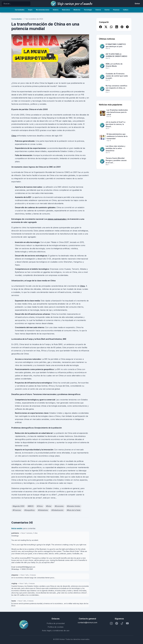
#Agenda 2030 (18, 506)
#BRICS (30, 506)
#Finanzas (17, 510)
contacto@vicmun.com (87, 622)
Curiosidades (16, 19)
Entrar (137, 3)
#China (40, 506)
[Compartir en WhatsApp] (111, 27)
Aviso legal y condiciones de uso (55, 630)
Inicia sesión (16, 528)
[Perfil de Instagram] (111, 623)
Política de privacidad (56, 623)
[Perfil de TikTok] (122, 623)
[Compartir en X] (106, 27)
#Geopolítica (29, 510)
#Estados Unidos (73, 506)
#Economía (59, 506)
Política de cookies (55, 627)
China (13, 136)
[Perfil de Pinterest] (116, 623)
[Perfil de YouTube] (127, 623)
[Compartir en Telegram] (127, 27)
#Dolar (48, 506)
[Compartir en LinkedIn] (116, 27)
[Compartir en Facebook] (100, 27)
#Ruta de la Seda (73, 510)
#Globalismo (43, 510)
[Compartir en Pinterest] (122, 27)
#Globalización (57, 510)
